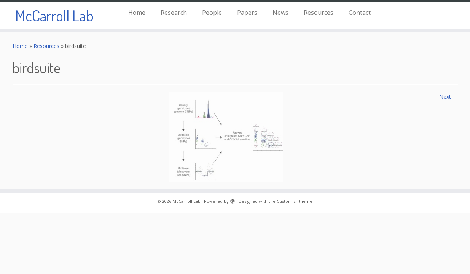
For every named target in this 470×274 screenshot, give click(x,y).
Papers (247, 12)
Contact (360, 12)
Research (174, 12)
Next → (448, 96)
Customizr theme (294, 201)
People (212, 12)
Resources (318, 12)
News (280, 12)
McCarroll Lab (54, 15)
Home (136, 12)
